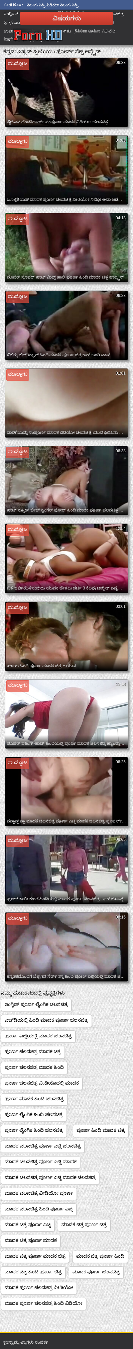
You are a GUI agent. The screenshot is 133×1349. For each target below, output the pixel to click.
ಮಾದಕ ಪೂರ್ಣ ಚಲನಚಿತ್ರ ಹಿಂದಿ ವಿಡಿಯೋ (44, 1303)
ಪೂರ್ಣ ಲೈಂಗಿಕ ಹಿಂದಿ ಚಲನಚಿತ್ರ (34, 1114)
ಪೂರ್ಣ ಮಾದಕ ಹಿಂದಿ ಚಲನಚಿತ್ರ (34, 1098)
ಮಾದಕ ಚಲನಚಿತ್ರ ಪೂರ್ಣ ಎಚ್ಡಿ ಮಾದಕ (41, 1161)
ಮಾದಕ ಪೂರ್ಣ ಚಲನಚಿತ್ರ (96, 1271)
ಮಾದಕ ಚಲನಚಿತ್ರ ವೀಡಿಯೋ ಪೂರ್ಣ (39, 1193)
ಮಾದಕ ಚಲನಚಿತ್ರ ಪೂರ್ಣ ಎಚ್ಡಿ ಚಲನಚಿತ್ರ (43, 1145)
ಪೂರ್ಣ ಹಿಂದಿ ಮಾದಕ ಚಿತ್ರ (101, 1130)
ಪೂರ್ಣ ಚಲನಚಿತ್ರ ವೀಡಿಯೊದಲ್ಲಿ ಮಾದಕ (42, 1083)
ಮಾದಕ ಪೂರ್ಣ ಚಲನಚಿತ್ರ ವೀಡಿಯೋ (39, 1287)
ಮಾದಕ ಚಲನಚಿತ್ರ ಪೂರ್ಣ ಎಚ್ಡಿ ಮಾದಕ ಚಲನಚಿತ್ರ (50, 1177)
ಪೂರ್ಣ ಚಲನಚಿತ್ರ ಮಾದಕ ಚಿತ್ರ (33, 1051)
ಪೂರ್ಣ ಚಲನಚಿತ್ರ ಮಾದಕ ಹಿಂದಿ (34, 1067)
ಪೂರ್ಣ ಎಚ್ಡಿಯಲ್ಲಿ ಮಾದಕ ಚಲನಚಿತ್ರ (38, 1035)
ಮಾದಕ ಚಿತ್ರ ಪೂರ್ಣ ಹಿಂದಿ (100, 1256)
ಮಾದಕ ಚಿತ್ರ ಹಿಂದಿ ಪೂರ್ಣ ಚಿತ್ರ (33, 1271)
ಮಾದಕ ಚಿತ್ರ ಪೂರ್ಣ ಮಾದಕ (31, 1240)
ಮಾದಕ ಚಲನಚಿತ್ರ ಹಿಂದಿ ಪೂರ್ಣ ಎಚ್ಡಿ (39, 1208)
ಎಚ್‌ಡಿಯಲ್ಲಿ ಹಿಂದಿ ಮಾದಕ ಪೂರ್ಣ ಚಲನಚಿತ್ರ (46, 1020)
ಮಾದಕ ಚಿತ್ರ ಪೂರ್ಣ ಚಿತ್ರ (84, 1224)
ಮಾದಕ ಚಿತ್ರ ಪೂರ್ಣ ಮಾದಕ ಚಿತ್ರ (35, 1256)
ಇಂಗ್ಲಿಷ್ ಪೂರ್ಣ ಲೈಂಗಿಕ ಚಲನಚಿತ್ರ (36, 1004)
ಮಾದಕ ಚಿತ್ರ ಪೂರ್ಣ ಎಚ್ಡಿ (28, 1224)
